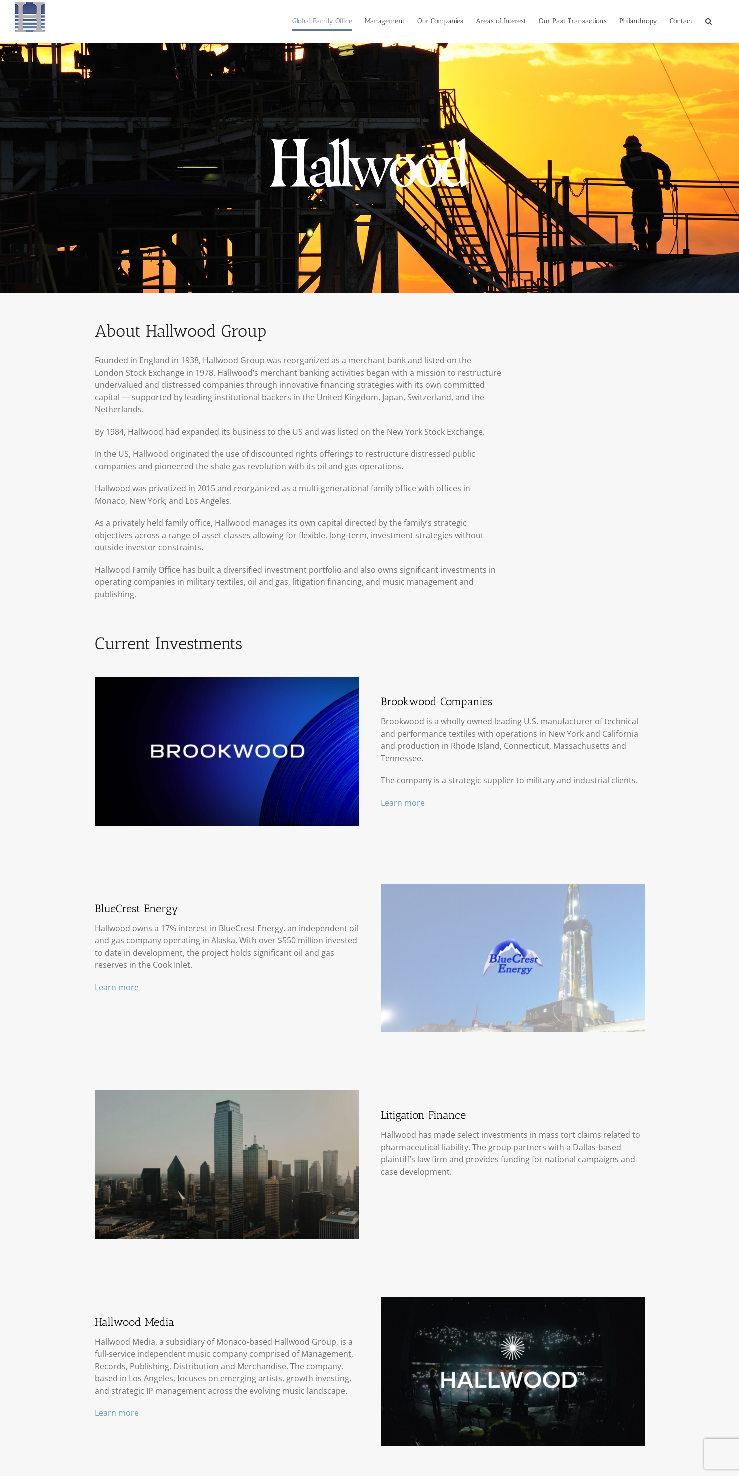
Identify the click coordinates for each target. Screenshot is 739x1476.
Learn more (403, 803)
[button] (708, 21)
